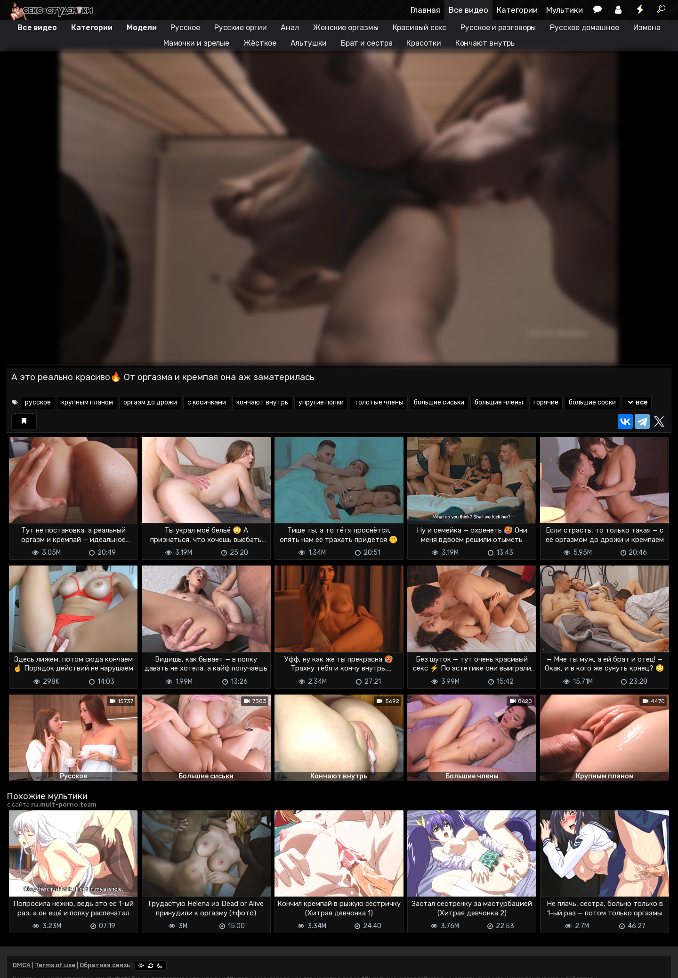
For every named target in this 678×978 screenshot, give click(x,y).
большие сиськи (439, 402)
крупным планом (87, 402)
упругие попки (321, 402)
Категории (517, 10)
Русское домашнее (584, 27)
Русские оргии (240, 27)
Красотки (423, 43)
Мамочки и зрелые (196, 43)
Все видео (468, 10)
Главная (425, 10)
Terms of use (55, 965)
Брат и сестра (367, 43)
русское (38, 402)
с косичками (206, 402)
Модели (141, 27)
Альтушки (309, 43)
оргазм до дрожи (150, 402)
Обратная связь (105, 965)
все (636, 402)
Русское (185, 27)
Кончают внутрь (485, 43)
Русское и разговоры (498, 27)
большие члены (499, 402)
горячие (545, 402)
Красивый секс (420, 27)
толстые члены (379, 402)
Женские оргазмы (346, 27)
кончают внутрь (262, 402)
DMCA (22, 965)
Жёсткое (259, 43)
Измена (647, 27)
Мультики (564, 10)
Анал (290, 27)
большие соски (592, 402)
